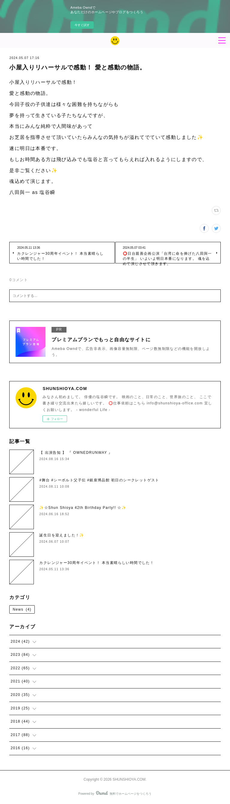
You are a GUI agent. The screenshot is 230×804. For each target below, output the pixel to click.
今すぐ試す (82, 25)
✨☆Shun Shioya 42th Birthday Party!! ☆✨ (82, 508)
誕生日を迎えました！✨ (61, 535)
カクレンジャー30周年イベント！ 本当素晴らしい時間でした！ (96, 563)
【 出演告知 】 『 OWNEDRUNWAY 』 (75, 452)
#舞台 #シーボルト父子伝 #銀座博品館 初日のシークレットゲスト (99, 480)
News (22, 609)
